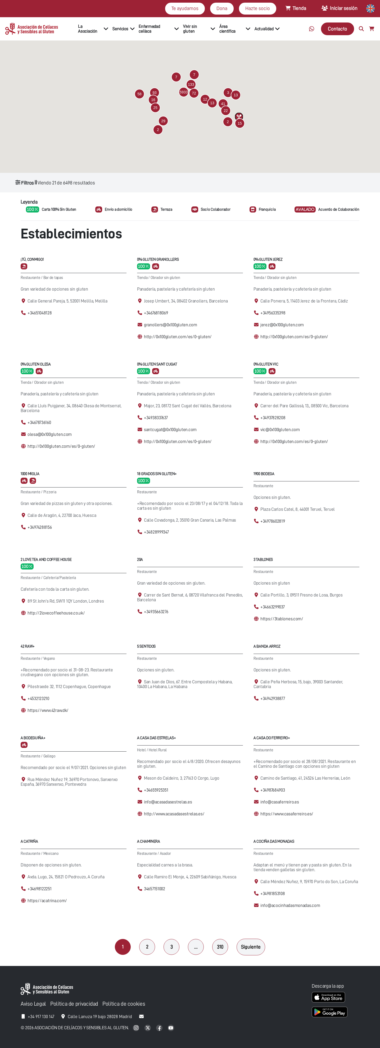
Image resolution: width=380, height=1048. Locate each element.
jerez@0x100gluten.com (282, 325)
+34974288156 (40, 527)
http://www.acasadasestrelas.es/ (174, 814)
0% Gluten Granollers (158, 259)
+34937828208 (273, 417)
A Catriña (29, 841)
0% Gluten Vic (266, 364)
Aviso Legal (33, 1004)
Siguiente (251, 946)
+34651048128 (40, 313)
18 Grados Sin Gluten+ (157, 474)
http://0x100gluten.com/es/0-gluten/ (178, 337)
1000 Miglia (30, 474)
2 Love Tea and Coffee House (46, 560)
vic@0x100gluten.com (280, 429)
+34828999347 (156, 532)
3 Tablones (263, 560)
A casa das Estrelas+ (156, 738)
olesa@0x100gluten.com (50, 434)
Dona (221, 8)
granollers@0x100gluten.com (170, 325)
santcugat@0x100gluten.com (170, 429)
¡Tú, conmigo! (32, 259)
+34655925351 (156, 790)
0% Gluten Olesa (36, 364)
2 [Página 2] (147, 946)
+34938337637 (156, 417)
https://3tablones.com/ (281, 619)
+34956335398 (273, 313)
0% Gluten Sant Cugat (157, 364)
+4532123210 (38, 698)
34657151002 (154, 889)
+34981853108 (272, 893)
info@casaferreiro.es (279, 802)
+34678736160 (39, 422)
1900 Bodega (264, 474)
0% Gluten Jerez (268, 259)
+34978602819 (272, 521)
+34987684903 (272, 790)
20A (140, 560)
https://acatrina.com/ (47, 900)
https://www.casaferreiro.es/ (286, 814)
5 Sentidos (146, 646)
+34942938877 (272, 698)
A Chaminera (148, 841)
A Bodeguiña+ (33, 738)
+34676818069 (156, 313)
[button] (183, 92)
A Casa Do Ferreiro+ (272, 738)
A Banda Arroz (267, 646)
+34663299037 (272, 607)
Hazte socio (257, 8)
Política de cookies (123, 1004)
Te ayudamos (184, 8)
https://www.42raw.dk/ (48, 710)
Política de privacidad (74, 1004)
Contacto (337, 28)
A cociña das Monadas (274, 841)
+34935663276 (156, 611)
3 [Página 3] (171, 946)
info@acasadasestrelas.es (168, 802)
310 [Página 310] (220, 946)
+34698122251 (40, 889)
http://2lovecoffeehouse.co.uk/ (56, 613)
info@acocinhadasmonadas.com (290, 905)
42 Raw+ (28, 646)
